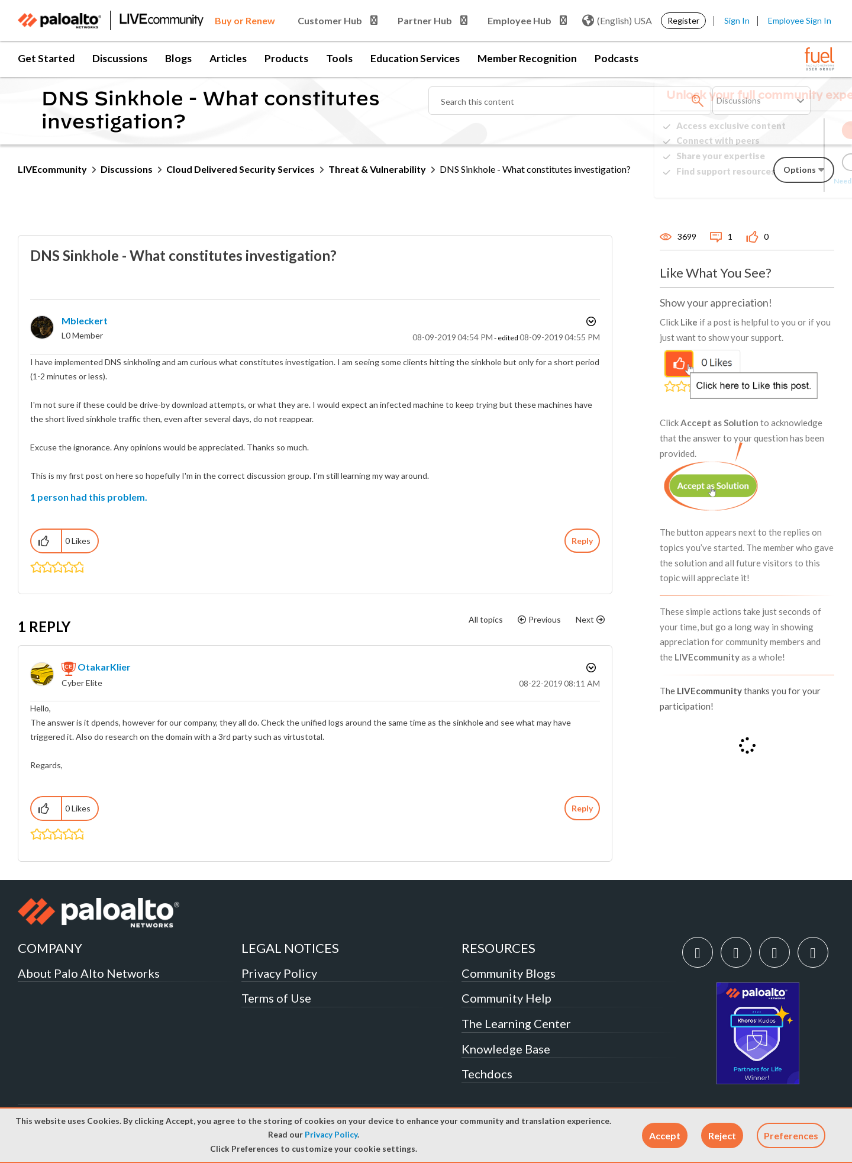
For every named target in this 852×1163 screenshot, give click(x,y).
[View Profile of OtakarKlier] (104, 667)
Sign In (737, 20)
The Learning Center (516, 1023)
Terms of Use (276, 998)
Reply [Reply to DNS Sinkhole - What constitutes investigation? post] (582, 541)
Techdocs (487, 1074)
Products (286, 58)
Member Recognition (527, 58)
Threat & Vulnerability (377, 169)
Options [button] (590, 321)
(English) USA (617, 21)
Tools (339, 58)
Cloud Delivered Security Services (240, 169)
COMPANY (50, 948)
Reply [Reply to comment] (582, 808)
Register (683, 20)
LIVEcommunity (52, 169)
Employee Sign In (799, 20)
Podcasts (616, 58)
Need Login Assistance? (781, 180)
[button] (665, 1135)
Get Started (46, 58)
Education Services (415, 58)
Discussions (119, 58)
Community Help (506, 998)
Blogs (178, 58)
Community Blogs (509, 973)
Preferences (791, 1135)
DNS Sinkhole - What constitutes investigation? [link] (535, 169)
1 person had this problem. (88, 496)
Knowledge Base (506, 1049)
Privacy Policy (331, 1134)
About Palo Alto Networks (89, 973)
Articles (228, 58)
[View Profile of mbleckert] (85, 320)
